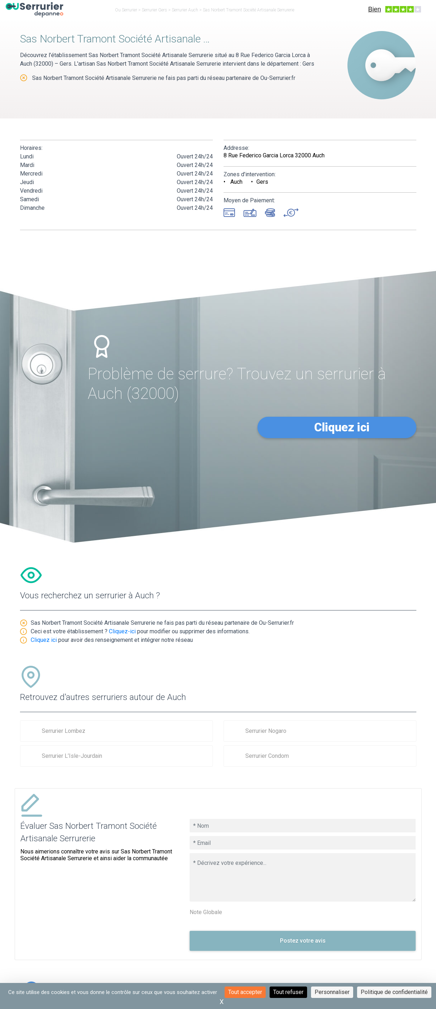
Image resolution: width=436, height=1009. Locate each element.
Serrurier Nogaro (265, 730)
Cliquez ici (342, 427)
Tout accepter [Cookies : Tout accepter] (245, 992)
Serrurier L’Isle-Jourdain (72, 755)
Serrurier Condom (267, 755)
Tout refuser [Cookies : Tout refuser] (288, 992)
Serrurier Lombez (63, 730)
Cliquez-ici (122, 631)
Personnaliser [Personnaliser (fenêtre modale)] (332, 992)
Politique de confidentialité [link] (394, 992)
